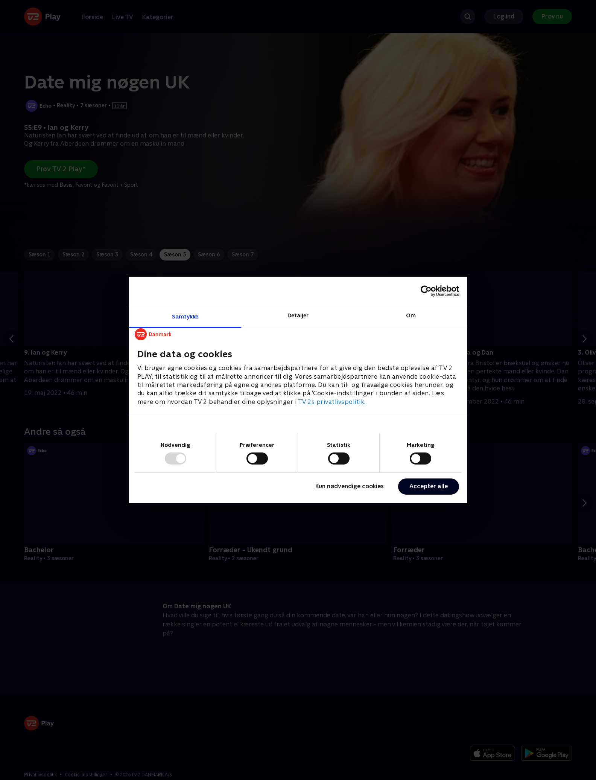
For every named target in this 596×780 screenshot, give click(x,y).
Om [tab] (411, 315)
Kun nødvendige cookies (349, 486)
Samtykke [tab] (185, 316)
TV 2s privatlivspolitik (331, 401)
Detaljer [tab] (298, 315)
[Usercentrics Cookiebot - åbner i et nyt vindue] (426, 290)
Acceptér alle (428, 486)
